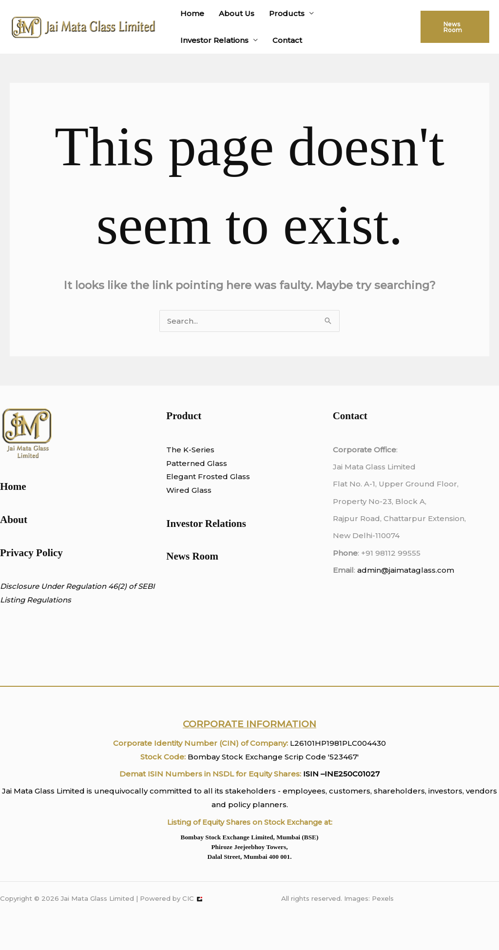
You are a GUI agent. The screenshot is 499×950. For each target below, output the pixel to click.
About (13, 519)
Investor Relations (214, 40)
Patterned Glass (196, 463)
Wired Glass (188, 490)
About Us (236, 13)
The (173, 449)
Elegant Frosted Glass (208, 476)
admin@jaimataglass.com (405, 570)
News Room (192, 556)
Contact (287, 40)
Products (287, 13)
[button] (455, 27)
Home (192, 13)
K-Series (197, 449)
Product (183, 416)
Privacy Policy (31, 553)
